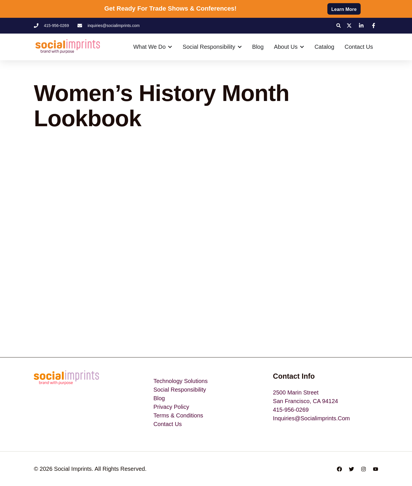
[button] (338, 25)
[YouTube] (375, 469)
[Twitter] (351, 469)
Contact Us (167, 424)
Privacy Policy (171, 407)
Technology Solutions (180, 381)
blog (159, 398)
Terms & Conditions (178, 415)
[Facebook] (339, 469)
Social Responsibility (179, 389)
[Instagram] (363, 469)
